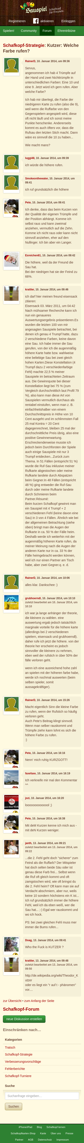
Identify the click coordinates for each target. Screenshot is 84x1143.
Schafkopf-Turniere (18, 1076)
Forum (47, 31)
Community (29, 31)
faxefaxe (30, 773)
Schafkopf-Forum (21, 1009)
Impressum (62, 1139)
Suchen (13, 1106)
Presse (69, 1133)
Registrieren (17, 21)
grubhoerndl (33, 598)
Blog (39, 1127)
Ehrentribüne (66, 31)
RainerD (30, 61)
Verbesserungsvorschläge (23, 1061)
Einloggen (68, 21)
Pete (28, 202)
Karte (43, 1133)
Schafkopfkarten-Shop (23, 1133)
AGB (30, 1139)
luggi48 (29, 158)
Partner (19, 1139)
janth (28, 843)
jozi (27, 798)
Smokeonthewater (36, 178)
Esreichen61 (33, 255)
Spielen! (8, 31)
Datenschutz (45, 1139)
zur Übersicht (12, 1001)
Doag (28, 940)
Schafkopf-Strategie (23, 45)
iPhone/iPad (25, 1127)
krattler (29, 289)
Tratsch (10, 1047)
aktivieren (43, 21)
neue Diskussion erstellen (24, 1019)
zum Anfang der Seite (39, 1001)
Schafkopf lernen (56, 1127)
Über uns (56, 1133)
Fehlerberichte (15, 1069)
